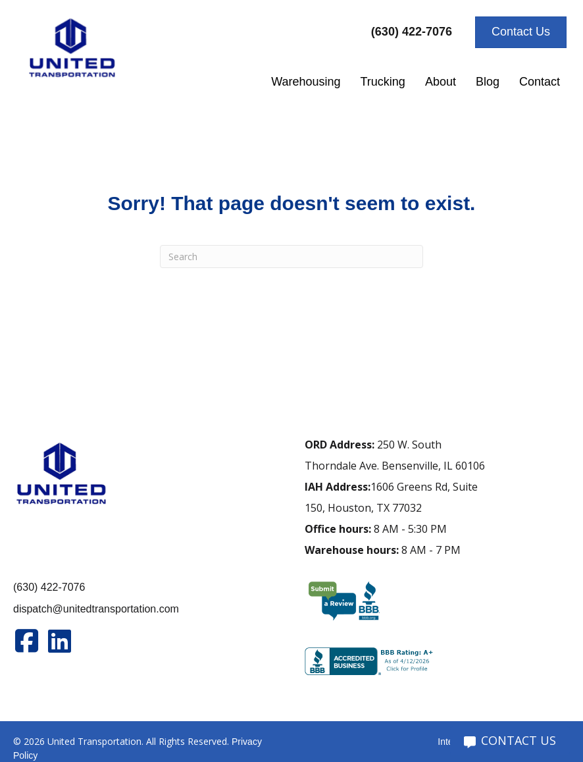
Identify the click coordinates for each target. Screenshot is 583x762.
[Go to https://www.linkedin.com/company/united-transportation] (59, 641)
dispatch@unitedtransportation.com (96, 608)
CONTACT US (510, 740)
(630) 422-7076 (49, 587)
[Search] (291, 256)
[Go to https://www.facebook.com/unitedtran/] (26, 641)
